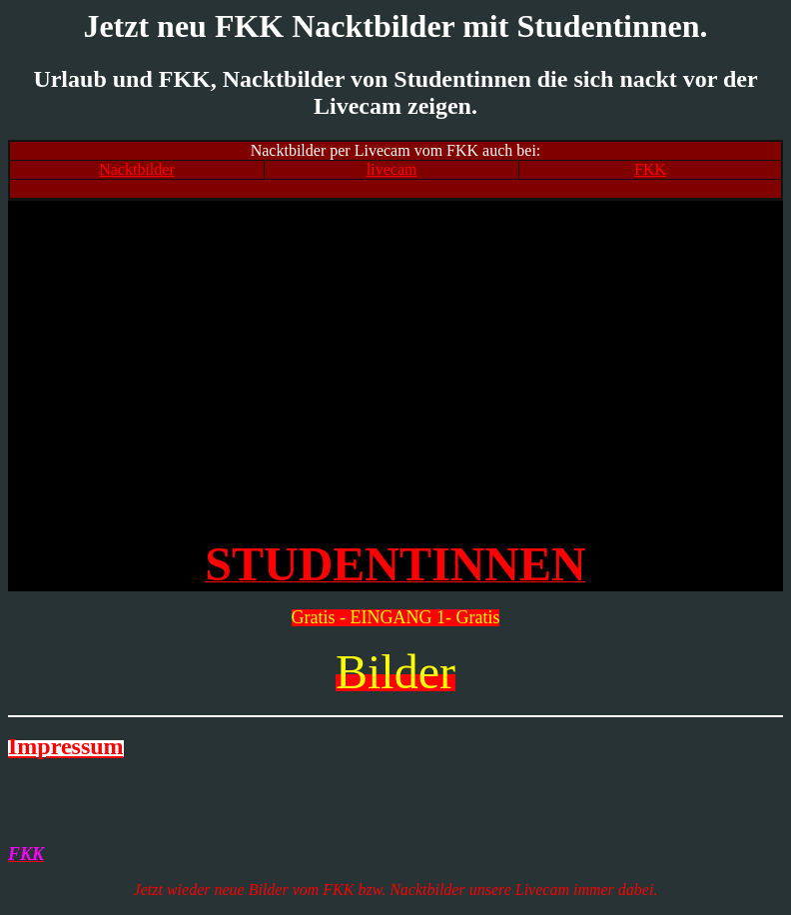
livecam (392, 169)
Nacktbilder (137, 169)
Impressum (66, 746)
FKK (650, 169)
